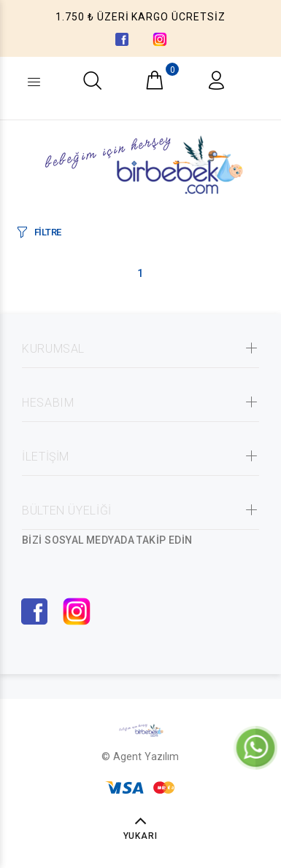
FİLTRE (47, 232)
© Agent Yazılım (140, 756)
